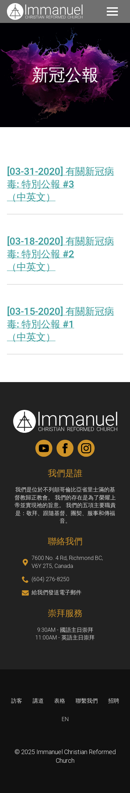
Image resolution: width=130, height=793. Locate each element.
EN (65, 719)
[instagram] (86, 448)
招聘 (113, 701)
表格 (59, 700)
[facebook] (65, 448)
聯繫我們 (87, 700)
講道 (38, 700)
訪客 (16, 700)
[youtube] (43, 448)
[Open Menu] (112, 11)
